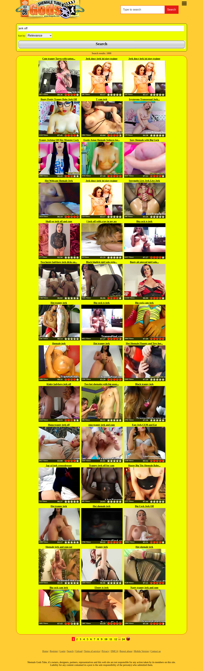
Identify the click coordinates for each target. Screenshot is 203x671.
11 (110, 639)
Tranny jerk (101, 547)
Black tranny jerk (144, 384)
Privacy (105, 651)
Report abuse (125, 651)
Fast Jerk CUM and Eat (144, 425)
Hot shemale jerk (102, 506)
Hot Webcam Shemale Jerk (59, 180)
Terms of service (92, 651)
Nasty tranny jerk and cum (144, 587)
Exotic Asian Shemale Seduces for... (102, 140)
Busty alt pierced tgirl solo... (144, 262)
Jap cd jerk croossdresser (59, 465)
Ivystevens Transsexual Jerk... (144, 99)
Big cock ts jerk (144, 221)
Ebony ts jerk (102, 587)
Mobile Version (141, 651)
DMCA (114, 651)
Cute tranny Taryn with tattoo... (58, 58)
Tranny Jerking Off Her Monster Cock (59, 140)
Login (62, 651)
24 (123, 639)
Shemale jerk (59, 343)
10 (105, 639)
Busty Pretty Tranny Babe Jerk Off (59, 99)
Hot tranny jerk (59, 303)
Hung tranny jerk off (59, 425)
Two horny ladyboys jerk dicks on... (58, 262)
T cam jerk (101, 99)
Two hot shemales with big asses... (101, 384)
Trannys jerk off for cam (101, 465)
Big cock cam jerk (144, 303)
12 (115, 639)
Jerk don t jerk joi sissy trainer (101, 58)
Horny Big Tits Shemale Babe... (144, 465)
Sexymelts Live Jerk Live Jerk (144, 180)
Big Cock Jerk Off (144, 506)
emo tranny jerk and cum (102, 425)
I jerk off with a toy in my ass (102, 221)
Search (171, 9)
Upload (78, 651)
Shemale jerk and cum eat (58, 547)
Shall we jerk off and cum (59, 221)
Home (45, 651)
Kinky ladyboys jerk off (59, 384)
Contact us (155, 651)
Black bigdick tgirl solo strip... (101, 262)
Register (54, 651)
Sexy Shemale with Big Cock (144, 140)
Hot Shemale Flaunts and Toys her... (144, 343)
